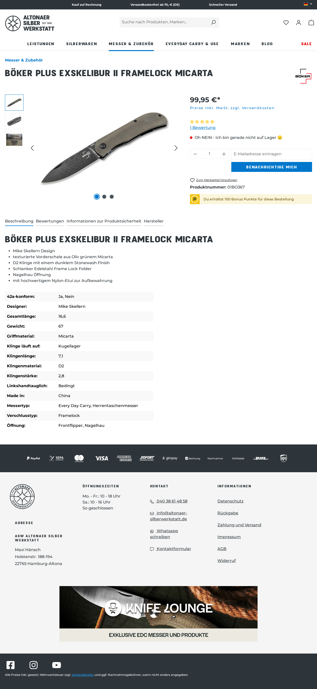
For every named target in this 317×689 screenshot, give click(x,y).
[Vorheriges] (32, 148)
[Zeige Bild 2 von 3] (104, 197)
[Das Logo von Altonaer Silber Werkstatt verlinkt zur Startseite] (29, 23)
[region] (92, 147)
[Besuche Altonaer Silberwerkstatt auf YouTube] (56, 665)
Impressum (229, 536)
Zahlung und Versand (239, 525)
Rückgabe (227, 513)
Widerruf (226, 560)
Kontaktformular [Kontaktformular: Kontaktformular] (170, 548)
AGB (221, 548)
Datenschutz (230, 501)
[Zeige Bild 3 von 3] (112, 197)
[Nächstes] (176, 148)
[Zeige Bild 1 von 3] (97, 197)
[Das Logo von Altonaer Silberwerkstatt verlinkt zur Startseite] (39, 496)
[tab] (19, 221)
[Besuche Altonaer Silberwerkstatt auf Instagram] (33, 665)
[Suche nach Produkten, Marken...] (164, 22)
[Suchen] (213, 22)
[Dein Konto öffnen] (298, 22)
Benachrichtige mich (271, 166)
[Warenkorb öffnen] (311, 22)
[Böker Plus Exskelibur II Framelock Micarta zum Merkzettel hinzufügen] (213, 180)
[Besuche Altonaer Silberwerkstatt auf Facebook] (10, 665)
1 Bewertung (202, 127)
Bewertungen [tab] (50, 221)
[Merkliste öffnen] (286, 22)
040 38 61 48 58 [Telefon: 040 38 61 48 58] (168, 501)
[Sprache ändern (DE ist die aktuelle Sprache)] (308, 4)
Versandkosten (83, 675)
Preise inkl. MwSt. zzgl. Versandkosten (232, 108)
